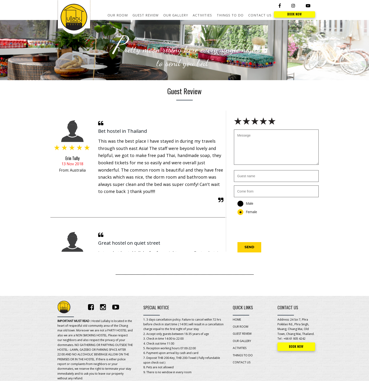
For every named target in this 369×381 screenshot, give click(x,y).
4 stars (79, 147)
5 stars (87, 147)
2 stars (64, 147)
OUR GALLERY (175, 15)
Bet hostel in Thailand (122, 131)
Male (245, 203)
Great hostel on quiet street (129, 243)
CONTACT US (260, 15)
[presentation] (273, 227)
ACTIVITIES (202, 15)
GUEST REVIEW (145, 15)
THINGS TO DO (230, 15)
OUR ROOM (118, 15)
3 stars (72, 147)
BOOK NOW (294, 14)
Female (247, 212)
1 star (57, 147)
